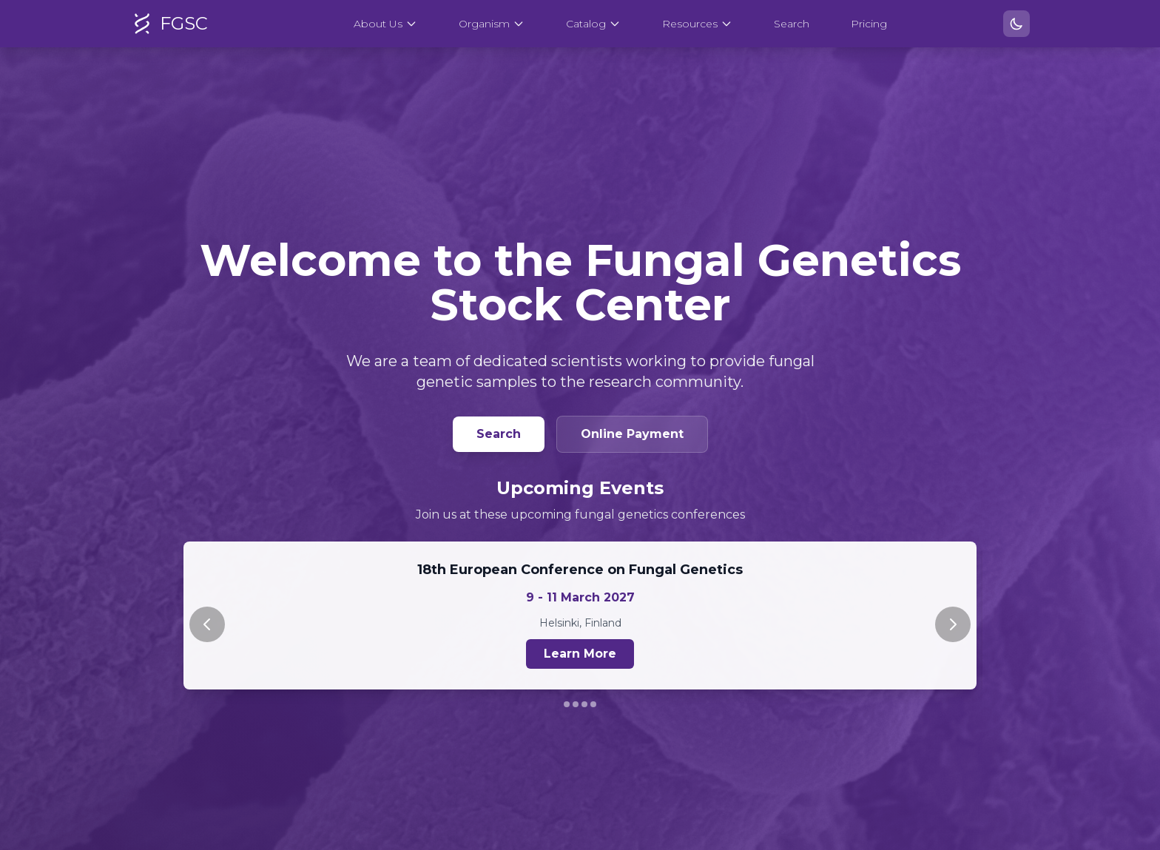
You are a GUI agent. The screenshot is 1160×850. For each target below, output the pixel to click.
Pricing (869, 23)
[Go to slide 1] (567, 704)
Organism (492, 23)
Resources (697, 23)
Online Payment (632, 434)
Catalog (593, 23)
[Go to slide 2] (576, 704)
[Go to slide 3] (584, 704)
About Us (385, 23)
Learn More (580, 654)
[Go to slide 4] (593, 704)
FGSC (169, 24)
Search (791, 23)
